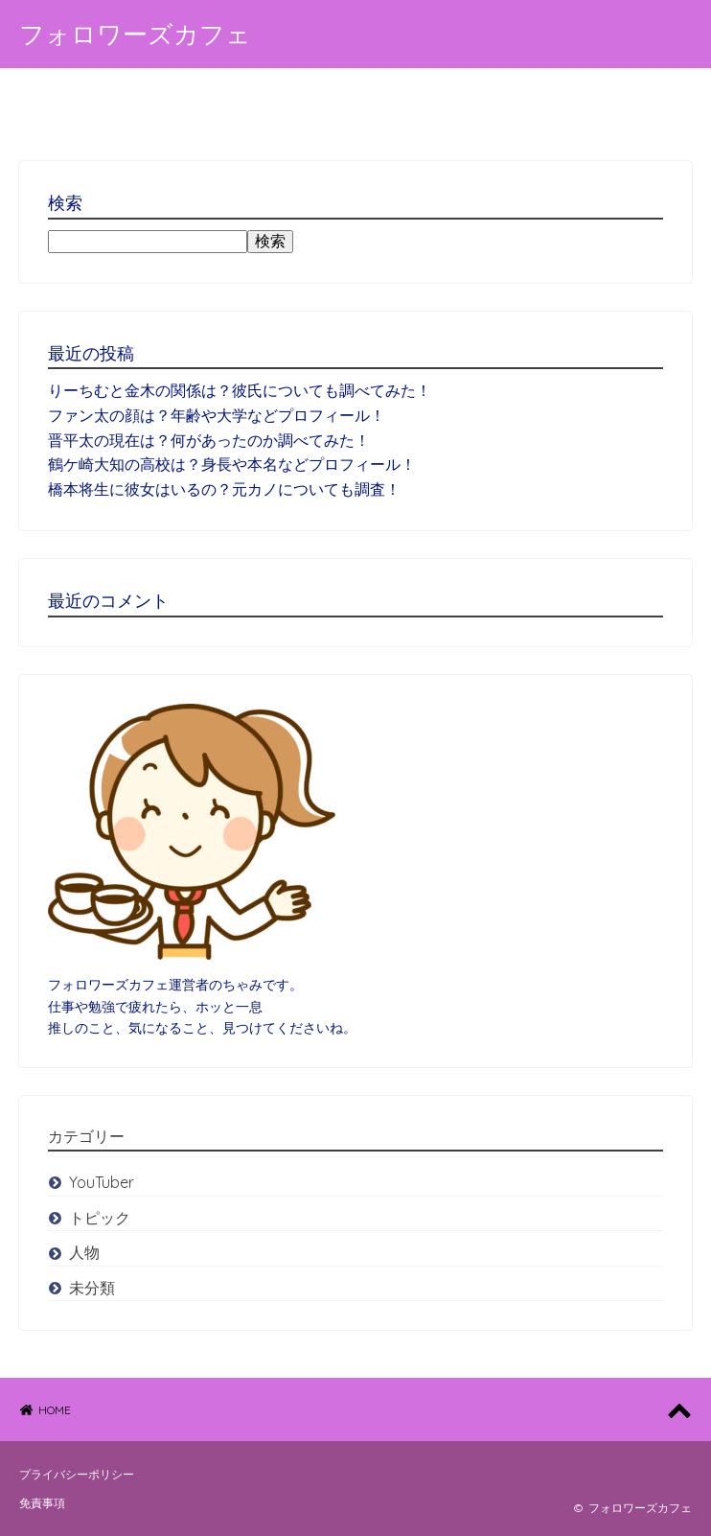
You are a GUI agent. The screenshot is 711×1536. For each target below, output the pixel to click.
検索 (270, 241)
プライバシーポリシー (76, 1474)
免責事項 (42, 1503)
